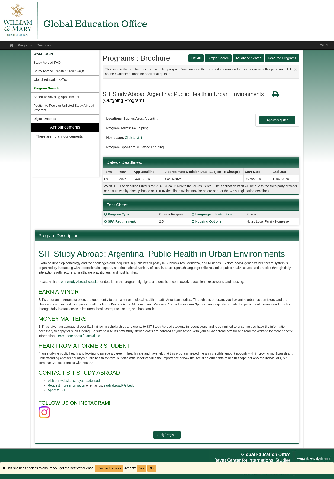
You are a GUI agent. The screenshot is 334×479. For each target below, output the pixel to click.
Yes (141, 468)
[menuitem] (65, 54)
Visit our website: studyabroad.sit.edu (75, 381)
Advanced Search (248, 58)
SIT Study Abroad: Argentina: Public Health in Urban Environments (162, 254)
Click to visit (133, 137)
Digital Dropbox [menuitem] (45, 119)
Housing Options (208, 221)
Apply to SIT (56, 390)
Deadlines (44, 45)
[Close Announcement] (295, 69)
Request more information (66, 385)
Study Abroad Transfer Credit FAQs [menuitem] (59, 71)
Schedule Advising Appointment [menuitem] (56, 97)
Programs (25, 45)
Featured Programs (282, 58)
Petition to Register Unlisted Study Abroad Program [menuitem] (64, 108)
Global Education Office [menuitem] (51, 80)
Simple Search (218, 58)
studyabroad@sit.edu (119, 385)
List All (196, 58)
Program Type (118, 214)
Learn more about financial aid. (78, 336)
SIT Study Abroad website (80, 282)
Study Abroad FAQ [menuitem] (47, 62)
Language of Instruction (213, 214)
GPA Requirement (121, 221)
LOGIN (323, 45)
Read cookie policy (109, 468)
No (151, 468)
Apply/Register (277, 120)
